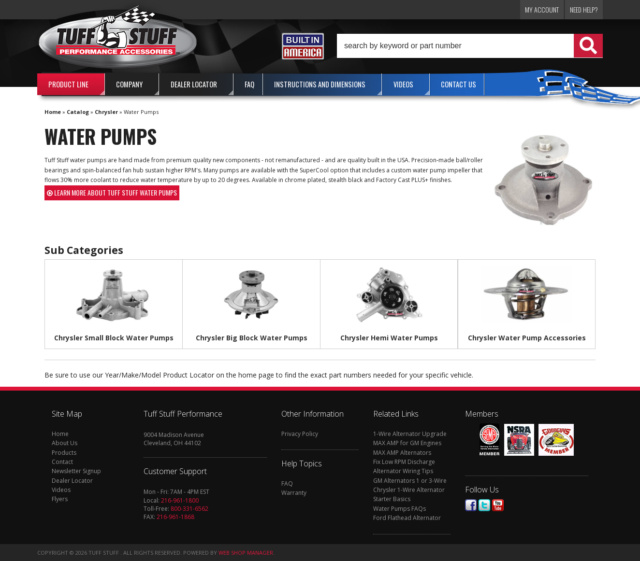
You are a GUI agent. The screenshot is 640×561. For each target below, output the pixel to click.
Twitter (484, 505)
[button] (470, 46)
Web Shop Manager (245, 552)
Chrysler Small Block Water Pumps (114, 337)
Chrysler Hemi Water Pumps (389, 337)
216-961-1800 (180, 500)
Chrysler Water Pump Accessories (527, 337)
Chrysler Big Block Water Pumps (251, 337)
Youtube (498, 505)
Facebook (471, 505)
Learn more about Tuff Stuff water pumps (112, 192)
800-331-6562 (189, 509)
